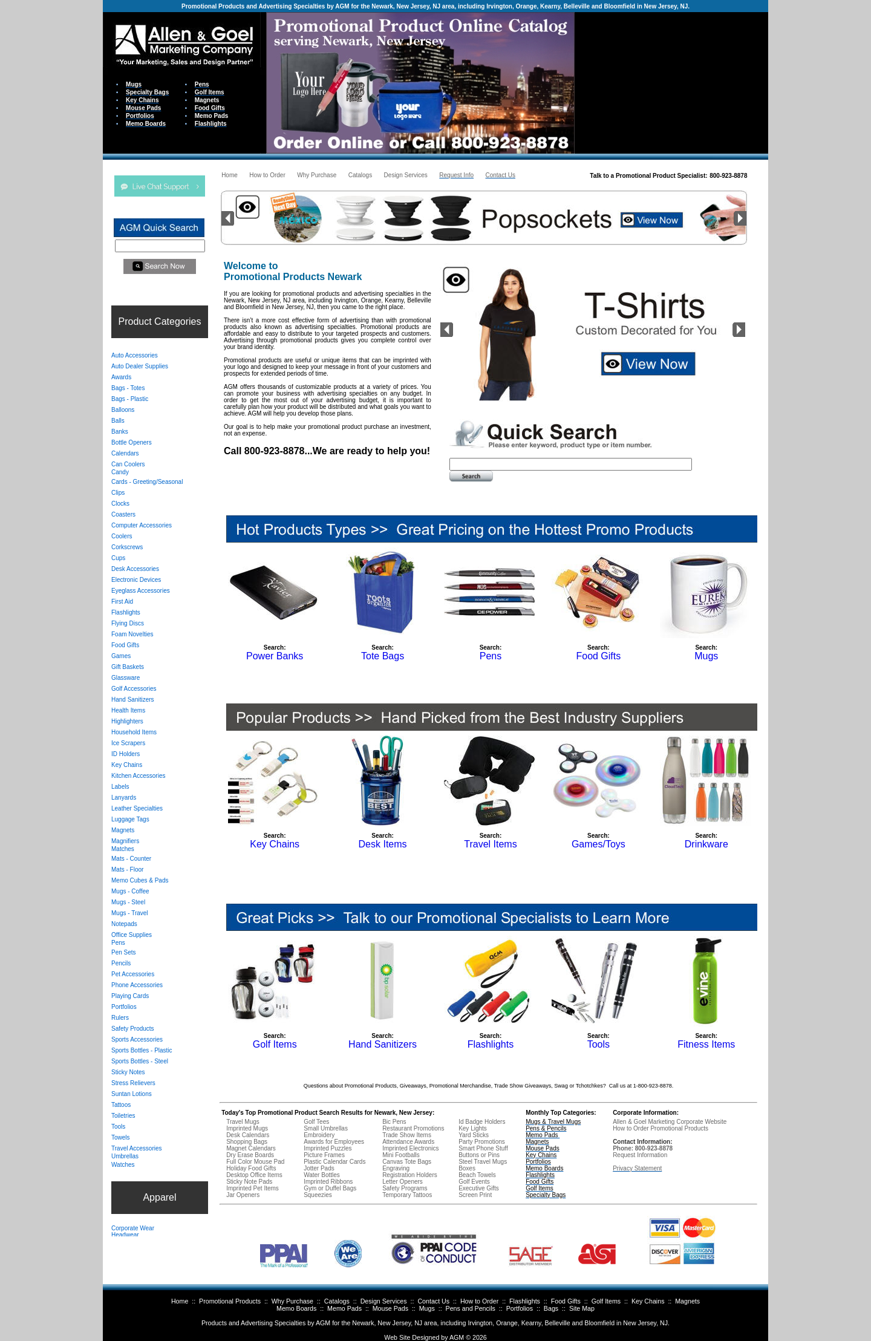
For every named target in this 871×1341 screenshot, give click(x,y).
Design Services (383, 1301)
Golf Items (606, 1301)
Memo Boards (296, 1308)
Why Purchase (292, 1301)
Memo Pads (344, 1308)
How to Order (479, 1301)
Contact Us (433, 1301)
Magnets (687, 1301)
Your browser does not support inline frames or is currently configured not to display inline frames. (671, 82)
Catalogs (337, 1301)
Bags (551, 1308)
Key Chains (648, 1301)
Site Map (582, 1308)
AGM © (460, 1337)
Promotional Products (230, 1301)
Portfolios (519, 1308)
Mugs (427, 1308)
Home (179, 1301)
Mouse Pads (390, 1308)
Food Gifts (566, 1301)
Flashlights (524, 1301)
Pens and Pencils (470, 1308)
